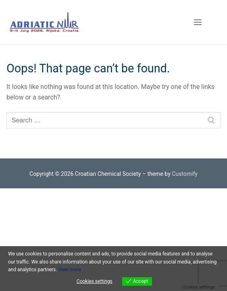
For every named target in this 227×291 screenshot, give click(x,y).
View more (69, 269)
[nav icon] (197, 22)
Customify (185, 174)
